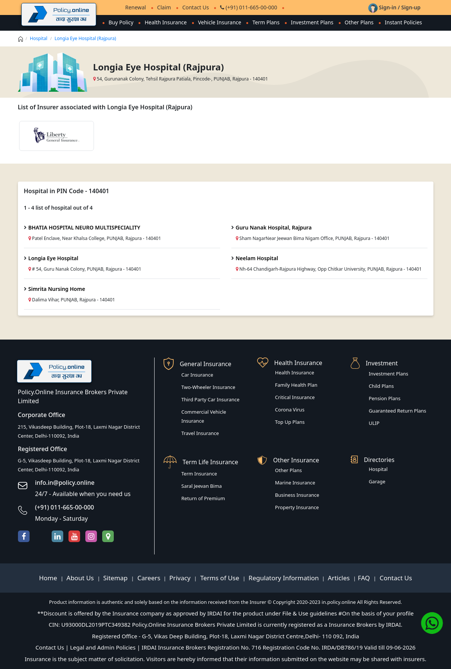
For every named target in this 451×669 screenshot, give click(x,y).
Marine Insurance (295, 482)
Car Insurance (197, 374)
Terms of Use (220, 578)
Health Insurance (165, 22)
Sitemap (116, 578)
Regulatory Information (284, 578)
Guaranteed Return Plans (397, 410)
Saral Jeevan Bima (202, 486)
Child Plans (381, 386)
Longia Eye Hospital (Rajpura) (85, 38)
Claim (164, 7)
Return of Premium (203, 498)
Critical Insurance (295, 397)
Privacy (180, 578)
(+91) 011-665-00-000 (248, 7)
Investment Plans (312, 22)
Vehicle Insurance (219, 22)
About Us (81, 578)
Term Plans (266, 22)
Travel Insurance (200, 433)
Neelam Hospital (257, 258)
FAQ (365, 578)
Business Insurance (297, 495)
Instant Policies (403, 22)
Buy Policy (121, 22)
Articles (339, 578)
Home (49, 578)
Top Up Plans (290, 422)
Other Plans (359, 22)
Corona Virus (290, 409)
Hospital (39, 38)
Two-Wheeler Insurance (208, 387)
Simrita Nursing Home (56, 288)
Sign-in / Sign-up (394, 7)
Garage (377, 481)
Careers (148, 578)
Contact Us (195, 7)
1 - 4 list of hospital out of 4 (58, 207)
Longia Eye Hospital (53, 258)
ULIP (374, 423)
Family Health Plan (296, 384)
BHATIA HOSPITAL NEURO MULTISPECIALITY (84, 227)
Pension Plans (384, 398)
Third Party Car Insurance (211, 399)
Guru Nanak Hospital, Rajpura (274, 227)
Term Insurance (199, 473)
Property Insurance (297, 507)
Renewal (135, 7)
